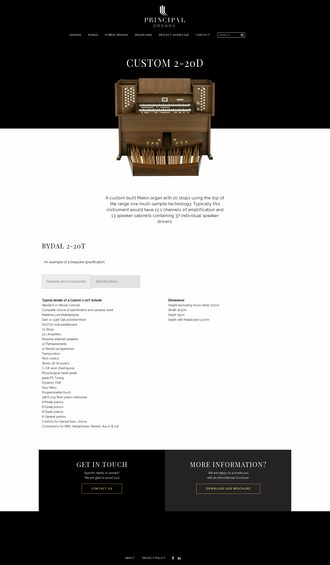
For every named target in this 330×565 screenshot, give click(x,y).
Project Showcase (174, 35)
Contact (203, 35)
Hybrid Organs (116, 35)
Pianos (93, 35)
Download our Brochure (228, 488)
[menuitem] (75, 35)
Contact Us (101, 488)
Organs (75, 35)
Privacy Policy (153, 558)
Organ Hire (143, 35)
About (130, 558)
